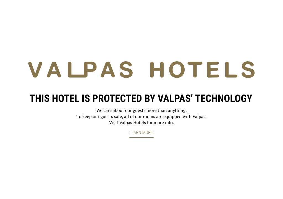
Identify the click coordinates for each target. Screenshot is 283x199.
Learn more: (141, 132)
